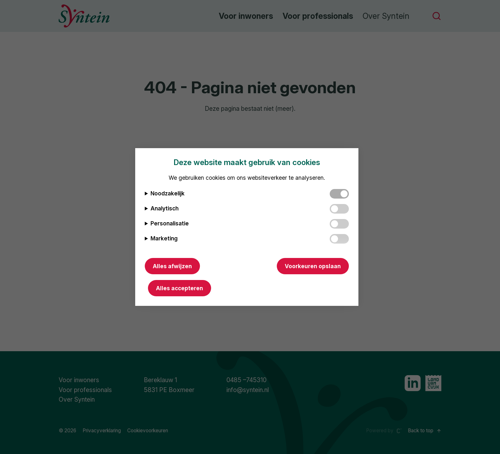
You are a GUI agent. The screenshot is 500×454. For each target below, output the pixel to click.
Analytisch (165, 208)
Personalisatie (170, 223)
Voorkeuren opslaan (313, 266)
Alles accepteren (179, 288)
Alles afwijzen (172, 266)
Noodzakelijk (168, 193)
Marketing (164, 238)
